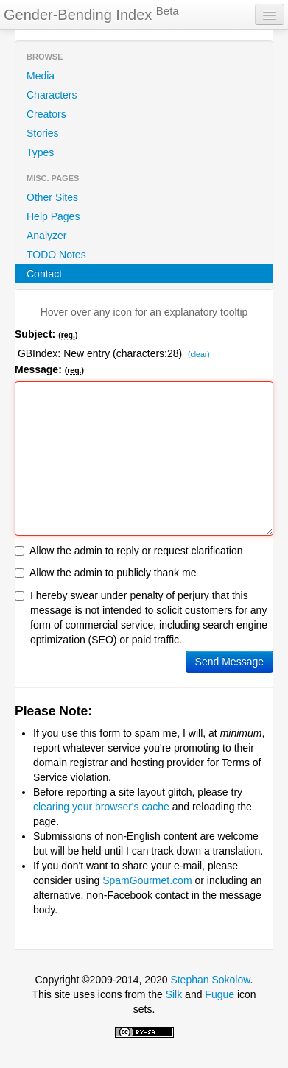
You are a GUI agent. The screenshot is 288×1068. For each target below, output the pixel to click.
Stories (43, 133)
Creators (46, 114)
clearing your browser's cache (101, 807)
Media (41, 76)
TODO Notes (56, 255)
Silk (174, 994)
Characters (52, 95)
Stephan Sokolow (210, 980)
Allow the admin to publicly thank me (105, 573)
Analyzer (46, 235)
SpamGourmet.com (147, 880)
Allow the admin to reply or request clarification (128, 550)
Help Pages (53, 216)
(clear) (199, 354)
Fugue (219, 994)
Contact (44, 274)
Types (40, 152)
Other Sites (52, 197)
